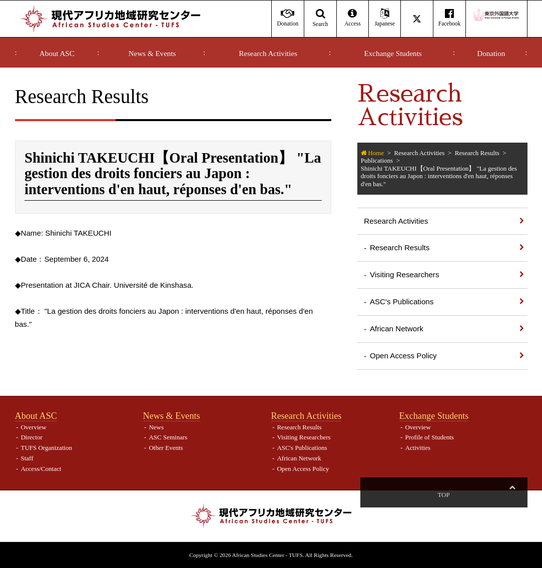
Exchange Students (393, 54)
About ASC (57, 54)
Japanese (384, 18)
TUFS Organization (46, 447)
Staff (27, 458)
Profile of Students (429, 437)
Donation (491, 54)
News (156, 427)
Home (376, 153)
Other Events (166, 447)
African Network (396, 328)
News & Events (152, 54)
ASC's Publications (401, 301)
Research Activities (268, 54)
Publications (377, 160)
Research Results (477, 153)
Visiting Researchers (404, 274)
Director (31, 437)
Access (352, 18)
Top (512, 494)
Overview (33, 427)
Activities (417, 447)
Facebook (449, 18)
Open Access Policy (403, 355)
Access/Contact (41, 468)
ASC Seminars (168, 437)
